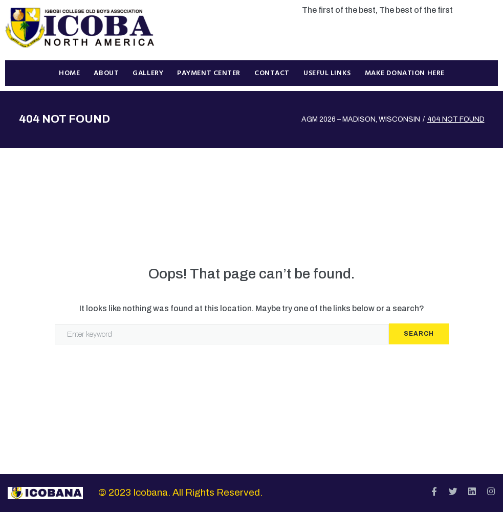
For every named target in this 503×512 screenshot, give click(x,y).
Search (419, 333)
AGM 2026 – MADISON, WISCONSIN (360, 119)
